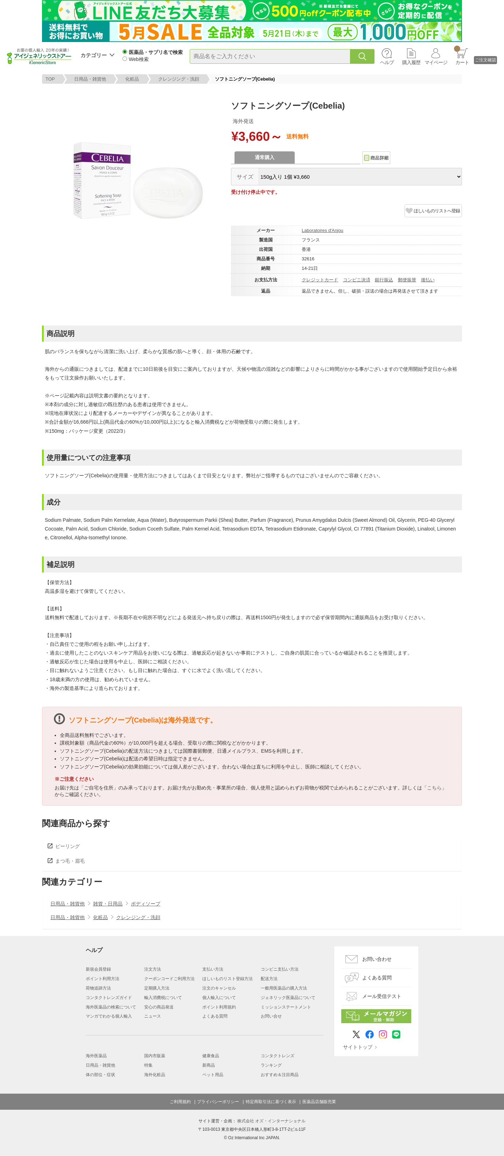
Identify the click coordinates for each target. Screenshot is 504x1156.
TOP (50, 79)
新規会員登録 (98, 969)
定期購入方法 (156, 988)
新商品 (208, 1065)
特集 (148, 1065)
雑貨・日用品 (107, 904)
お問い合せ (271, 1016)
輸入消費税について (163, 997)
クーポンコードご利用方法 (169, 978)
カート (461, 55)
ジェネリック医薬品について (288, 997)
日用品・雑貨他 (90, 79)
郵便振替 (407, 279)
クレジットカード (320, 279)
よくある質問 (214, 1016)
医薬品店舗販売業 (319, 1101)
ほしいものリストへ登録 (437, 210)
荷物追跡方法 (98, 988)
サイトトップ (357, 1047)
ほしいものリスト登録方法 (227, 978)
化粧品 (132, 79)
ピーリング (67, 846)
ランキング (271, 1065)
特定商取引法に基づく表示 (271, 1101)
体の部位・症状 (100, 1074)
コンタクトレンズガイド (109, 997)
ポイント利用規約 (219, 1007)
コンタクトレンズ (277, 1055)
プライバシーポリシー (218, 1101)
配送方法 (269, 978)
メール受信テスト (381, 996)
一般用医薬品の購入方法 (284, 988)
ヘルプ (387, 62)
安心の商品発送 (159, 1007)
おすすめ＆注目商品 (280, 1074)
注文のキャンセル (219, 988)
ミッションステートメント (286, 1007)
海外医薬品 (96, 1055)
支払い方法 (212, 969)
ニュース (152, 1016)
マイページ (436, 62)
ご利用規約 (180, 1101)
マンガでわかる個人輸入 (109, 1016)
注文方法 (152, 969)
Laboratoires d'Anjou (322, 230)
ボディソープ (145, 904)
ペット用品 (212, 1074)
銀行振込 (384, 279)
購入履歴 (411, 62)
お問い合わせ (377, 959)
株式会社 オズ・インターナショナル (271, 1121)
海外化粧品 (154, 1074)
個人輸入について (219, 997)
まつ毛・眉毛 (70, 861)
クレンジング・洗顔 (178, 79)
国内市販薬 (154, 1055)
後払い (428, 279)
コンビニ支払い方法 (280, 969)
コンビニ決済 (356, 279)
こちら (434, 788)
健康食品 (210, 1055)
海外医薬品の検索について (111, 1007)
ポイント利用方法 (102, 978)
